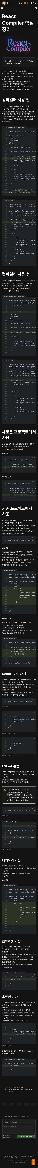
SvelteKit (22, 1162)
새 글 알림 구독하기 (26, 1156)
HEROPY (14, 1160)
